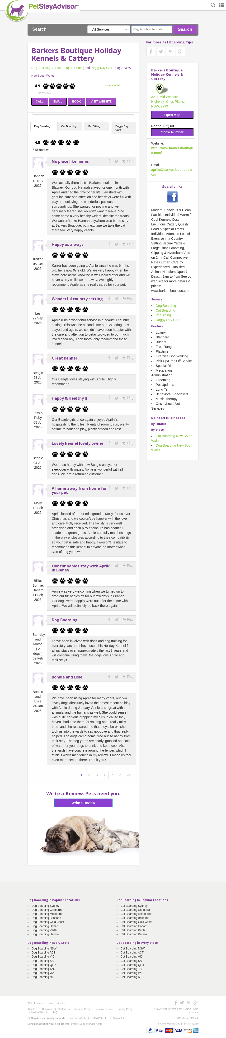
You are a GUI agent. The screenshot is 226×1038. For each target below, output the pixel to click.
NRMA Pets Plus (99, 1018)
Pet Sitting (77, 68)
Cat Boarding (61, 68)
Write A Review (35, 1003)
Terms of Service (104, 1009)
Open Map (172, 115)
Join (50, 1003)
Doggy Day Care (102, 68)
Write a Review (83, 803)
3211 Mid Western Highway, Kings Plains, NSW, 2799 (168, 101)
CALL (39, 101)
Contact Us (64, 1009)
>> (129, 775)
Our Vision (47, 1009)
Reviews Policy (82, 1009)
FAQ (55, 1012)
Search (185, 29)
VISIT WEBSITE (101, 101)
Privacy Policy (125, 1009)
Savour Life (119, 1018)
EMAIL (57, 101)
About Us (32, 1009)
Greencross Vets (77, 1018)
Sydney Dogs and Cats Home (86, 1024)
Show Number (172, 132)
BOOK (76, 101)
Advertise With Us (38, 1012)
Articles (61, 1003)
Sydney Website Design (170, 1023)
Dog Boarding (40, 68)
